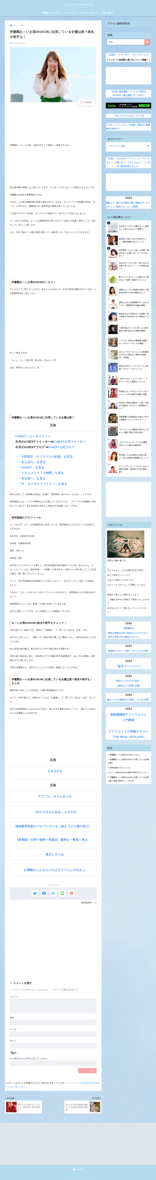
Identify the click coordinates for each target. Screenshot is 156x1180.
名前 (12, 1017)
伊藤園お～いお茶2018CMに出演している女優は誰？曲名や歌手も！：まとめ (128, 779)
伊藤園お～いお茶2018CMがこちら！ (124, 754)
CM (95, 902)
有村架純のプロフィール (119, 767)
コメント (14, 996)
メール (13, 1029)
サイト (13, 1041)
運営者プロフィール (51, 13)
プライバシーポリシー (88, 13)
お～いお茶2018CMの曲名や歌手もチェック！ (128, 772)
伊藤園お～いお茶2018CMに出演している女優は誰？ (128, 761)
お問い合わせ (107, 13)
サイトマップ (69, 13)
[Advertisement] (53, 125)
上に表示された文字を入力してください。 (30, 1058)
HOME (78, 1169)
